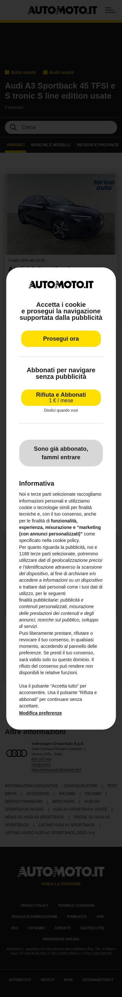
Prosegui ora (61, 338)
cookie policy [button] (65, 540)
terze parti (41, 553)
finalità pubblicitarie (38, 600)
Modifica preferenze (40, 713)
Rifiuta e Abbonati (61, 398)
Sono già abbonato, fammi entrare (61, 453)
